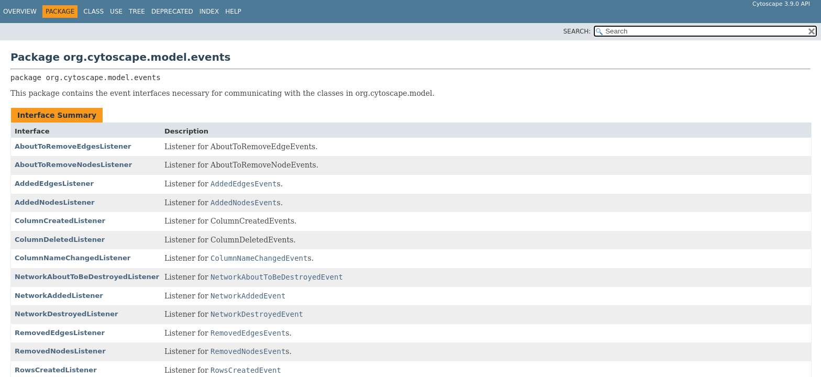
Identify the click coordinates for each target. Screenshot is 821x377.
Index (209, 11)
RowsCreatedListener (56, 370)
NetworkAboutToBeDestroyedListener (87, 277)
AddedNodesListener (54, 202)
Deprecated (172, 11)
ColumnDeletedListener (60, 239)
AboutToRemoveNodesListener (73, 165)
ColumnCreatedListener (60, 221)
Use (116, 11)
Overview (20, 11)
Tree (137, 11)
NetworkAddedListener (59, 296)
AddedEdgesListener (54, 183)
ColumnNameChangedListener (72, 258)
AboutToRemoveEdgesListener (73, 146)
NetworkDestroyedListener (66, 314)
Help (233, 11)
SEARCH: (577, 31)
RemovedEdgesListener (60, 333)
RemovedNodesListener (60, 351)
